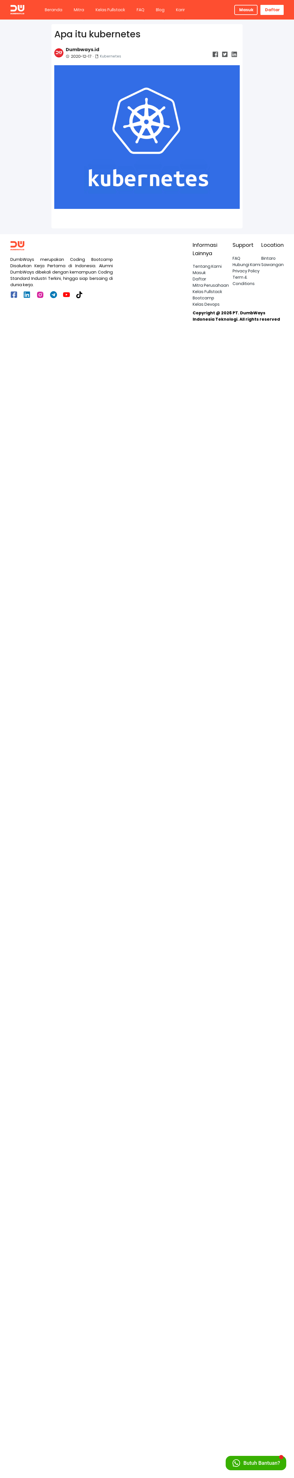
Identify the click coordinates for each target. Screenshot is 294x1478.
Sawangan (272, 1413)
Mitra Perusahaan (211, 1434)
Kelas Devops (206, 1453)
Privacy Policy (246, 1420)
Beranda (53, 10)
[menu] (136, 10)
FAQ (140, 10)
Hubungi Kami (246, 1413)
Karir (180, 10)
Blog (160, 10)
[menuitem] (53, 10)
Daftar (272, 10)
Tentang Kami (207, 1415)
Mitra (79, 10)
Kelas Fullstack (110, 10)
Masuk (246, 10)
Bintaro (268, 1407)
